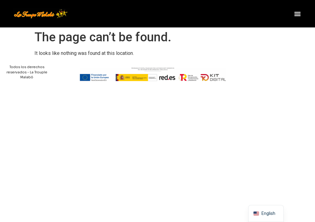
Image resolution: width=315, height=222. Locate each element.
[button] (297, 14)
